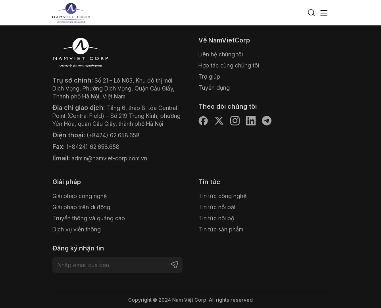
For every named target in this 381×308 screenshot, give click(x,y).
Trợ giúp (209, 76)
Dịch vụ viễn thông (76, 229)
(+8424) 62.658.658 (113, 135)
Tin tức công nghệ (222, 195)
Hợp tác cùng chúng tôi (228, 65)
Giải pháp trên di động (81, 207)
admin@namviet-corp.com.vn (109, 158)
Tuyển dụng (214, 87)
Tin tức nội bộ (216, 218)
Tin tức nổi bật (217, 207)
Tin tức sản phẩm (220, 229)
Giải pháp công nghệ (79, 195)
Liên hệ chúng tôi (220, 54)
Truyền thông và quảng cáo (88, 218)
